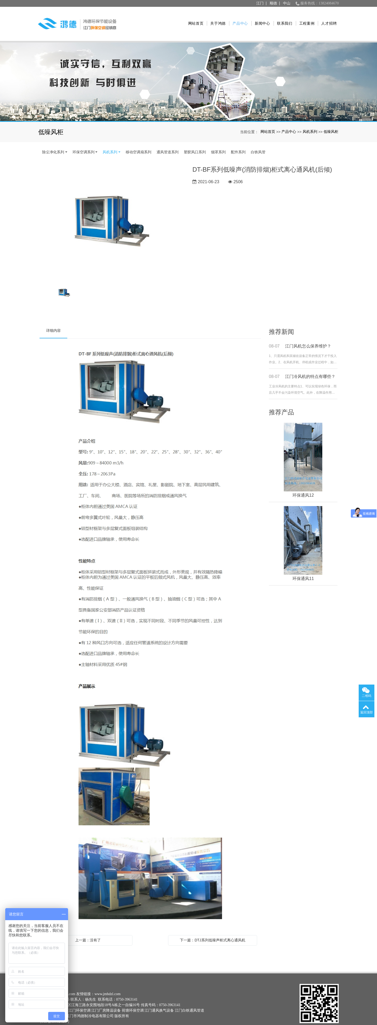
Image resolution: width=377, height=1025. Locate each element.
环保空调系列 (84, 140)
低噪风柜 (331, 120)
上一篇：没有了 (88, 928)
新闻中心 (261, 18)
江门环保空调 (80, 999)
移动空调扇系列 (138, 140)
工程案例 (305, 18)
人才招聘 (327, 18)
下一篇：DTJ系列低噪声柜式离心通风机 (212, 928)
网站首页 (194, 18)
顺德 (273, 3)
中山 (286, 3)
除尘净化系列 (53, 140)
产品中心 (239, 18)
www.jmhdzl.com (107, 982)
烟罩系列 (218, 140)
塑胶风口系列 (195, 140)
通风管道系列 (168, 140)
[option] (112, 210)
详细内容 (53, 319)
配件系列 (238, 140)
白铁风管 (258, 140)
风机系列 (310, 120)
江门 (260, 3)
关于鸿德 (216, 18)
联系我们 (283, 18)
